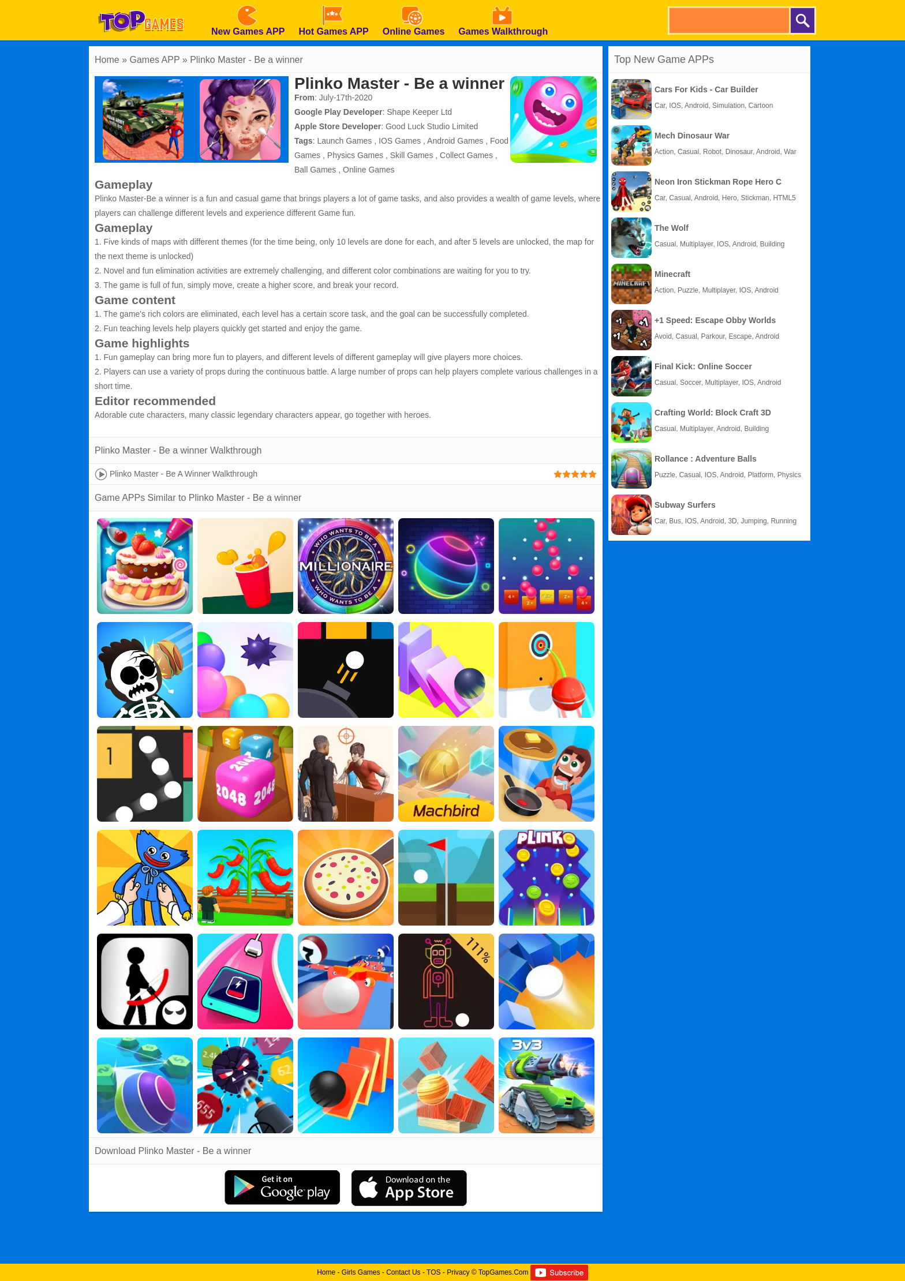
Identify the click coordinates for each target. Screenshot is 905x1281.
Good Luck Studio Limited (432, 126)
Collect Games (466, 155)
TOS (433, 1272)
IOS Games (400, 140)
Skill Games (411, 155)
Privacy (458, 1272)
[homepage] (141, 4)
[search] (728, 20)
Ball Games (315, 169)
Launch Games (344, 140)
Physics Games (355, 155)
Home (107, 60)
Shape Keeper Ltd (419, 112)
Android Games (455, 140)
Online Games (368, 169)
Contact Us (403, 1272)
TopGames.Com (503, 1272)
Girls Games (361, 1272)
